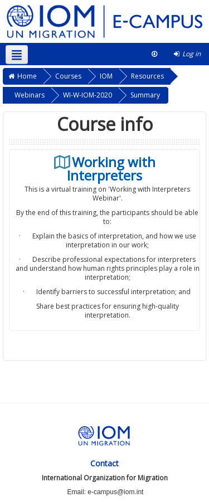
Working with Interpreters (111, 168)
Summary (145, 95)
